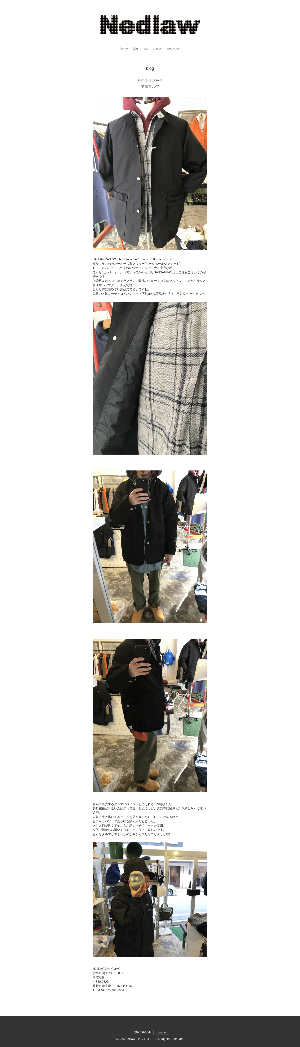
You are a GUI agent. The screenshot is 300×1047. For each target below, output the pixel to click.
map (145, 48)
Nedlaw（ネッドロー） (140, 1039)
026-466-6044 (115, 990)
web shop (174, 48)
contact (158, 48)
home (123, 48)
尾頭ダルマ (150, 86)
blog (135, 48)
